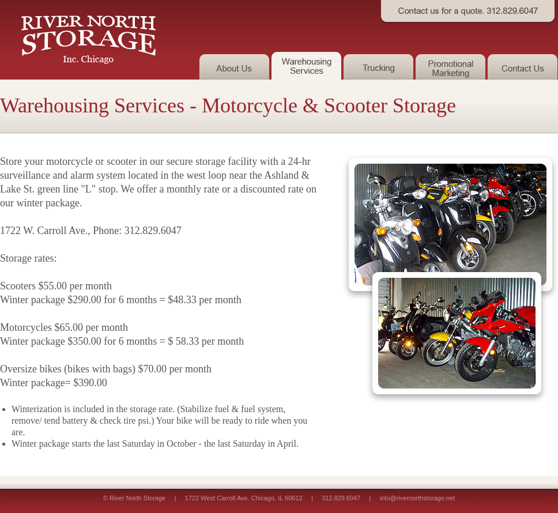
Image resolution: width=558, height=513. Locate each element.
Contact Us (522, 66)
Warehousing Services (307, 66)
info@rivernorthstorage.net (417, 498)
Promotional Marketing (451, 66)
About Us (235, 66)
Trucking (379, 66)
